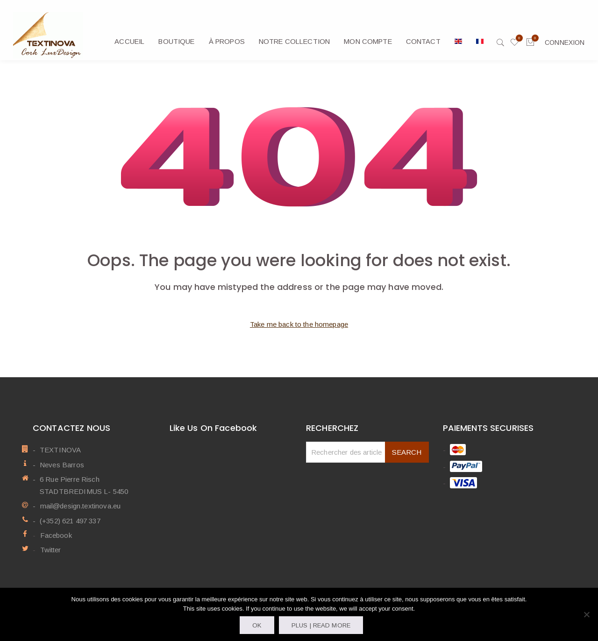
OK (256, 625)
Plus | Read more (321, 625)
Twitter (50, 550)
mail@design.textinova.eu (80, 506)
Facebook (55, 535)
